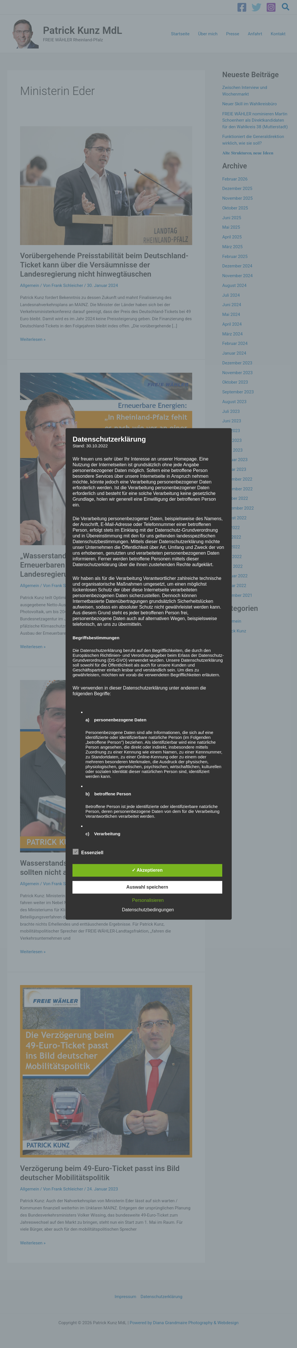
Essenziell (88, 851)
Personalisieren (148, 900)
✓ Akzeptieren (147, 870)
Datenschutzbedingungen (148, 910)
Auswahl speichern (147, 887)
